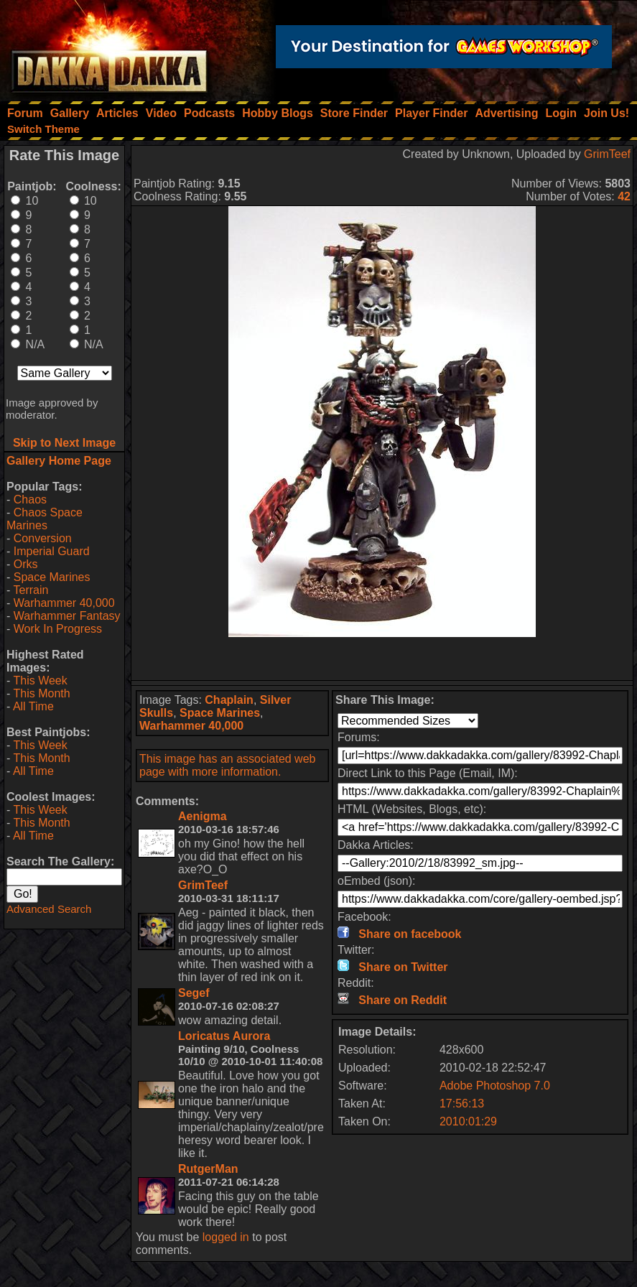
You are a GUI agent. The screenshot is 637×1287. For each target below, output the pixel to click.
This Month (41, 693)
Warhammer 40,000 (64, 603)
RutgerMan (208, 1169)
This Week (40, 680)
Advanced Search (48, 909)
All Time (33, 706)
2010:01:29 (468, 1121)
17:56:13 (462, 1103)
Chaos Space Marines (44, 518)
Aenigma (202, 816)
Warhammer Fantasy (67, 616)
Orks (26, 564)
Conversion (43, 538)
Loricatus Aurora (224, 1036)
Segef (194, 993)
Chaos (30, 499)
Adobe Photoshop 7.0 (495, 1085)
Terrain (30, 590)
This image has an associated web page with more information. (227, 765)
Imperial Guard (52, 551)
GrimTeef (607, 154)
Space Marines (52, 577)
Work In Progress (58, 629)
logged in (226, 1237)
